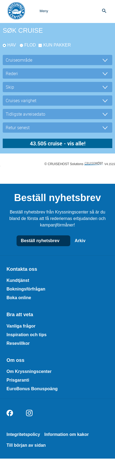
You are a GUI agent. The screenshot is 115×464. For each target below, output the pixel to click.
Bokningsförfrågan (26, 289)
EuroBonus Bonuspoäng (32, 388)
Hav (11, 45)
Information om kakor (66, 434)
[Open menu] (38, 10)
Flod (30, 45)
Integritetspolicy (23, 434)
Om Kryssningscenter (29, 371)
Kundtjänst (18, 280)
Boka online (19, 297)
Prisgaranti (18, 380)
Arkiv (85, 241)
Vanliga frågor (21, 326)
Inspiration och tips (27, 334)
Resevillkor (18, 343)
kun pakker (57, 45)
